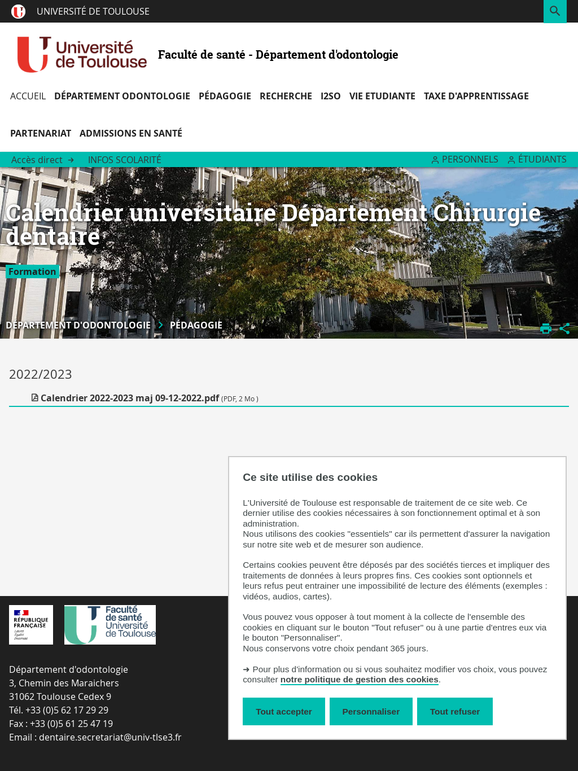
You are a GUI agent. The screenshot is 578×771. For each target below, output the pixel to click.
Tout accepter (284, 711)
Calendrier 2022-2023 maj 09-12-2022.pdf (150, 398)
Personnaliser (371, 711)
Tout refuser (455, 711)
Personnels (470, 159)
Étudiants (542, 159)
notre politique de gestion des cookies (360, 679)
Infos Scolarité (124, 160)
